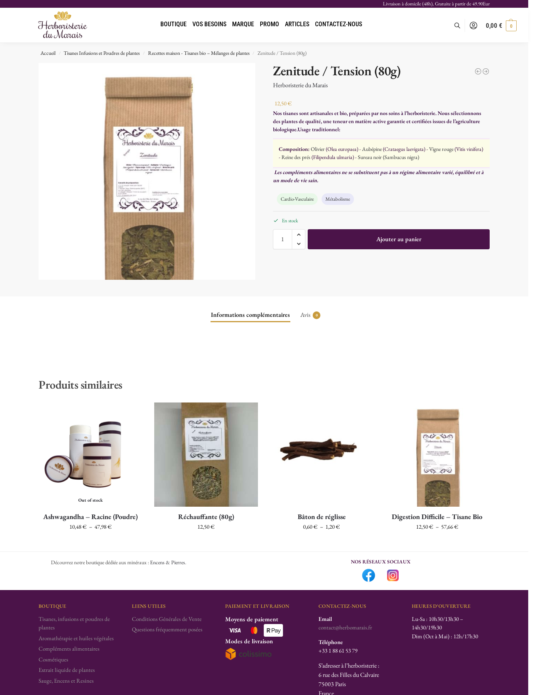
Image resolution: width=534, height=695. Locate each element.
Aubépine (372, 148)
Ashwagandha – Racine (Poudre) (90, 516)
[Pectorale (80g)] (478, 71)
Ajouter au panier (398, 239)
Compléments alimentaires (69, 648)
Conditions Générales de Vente (167, 618)
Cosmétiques (53, 659)
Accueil (48, 52)
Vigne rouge (441, 148)
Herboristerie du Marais (300, 85)
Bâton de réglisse (322, 516)
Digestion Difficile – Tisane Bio (437, 516)
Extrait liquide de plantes (67, 669)
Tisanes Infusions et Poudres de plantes (102, 52)
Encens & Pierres (167, 562)
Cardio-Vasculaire (297, 199)
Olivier (318, 148)
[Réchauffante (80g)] (486, 71)
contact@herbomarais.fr (345, 627)
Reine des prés (295, 157)
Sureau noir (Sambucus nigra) (388, 157)
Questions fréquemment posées (167, 629)
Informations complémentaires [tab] (250, 315)
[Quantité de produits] (282, 239)
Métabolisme (337, 199)
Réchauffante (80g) (206, 516)
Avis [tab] (310, 315)
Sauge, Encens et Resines (66, 680)
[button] (501, 25)
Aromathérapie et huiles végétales (76, 638)
